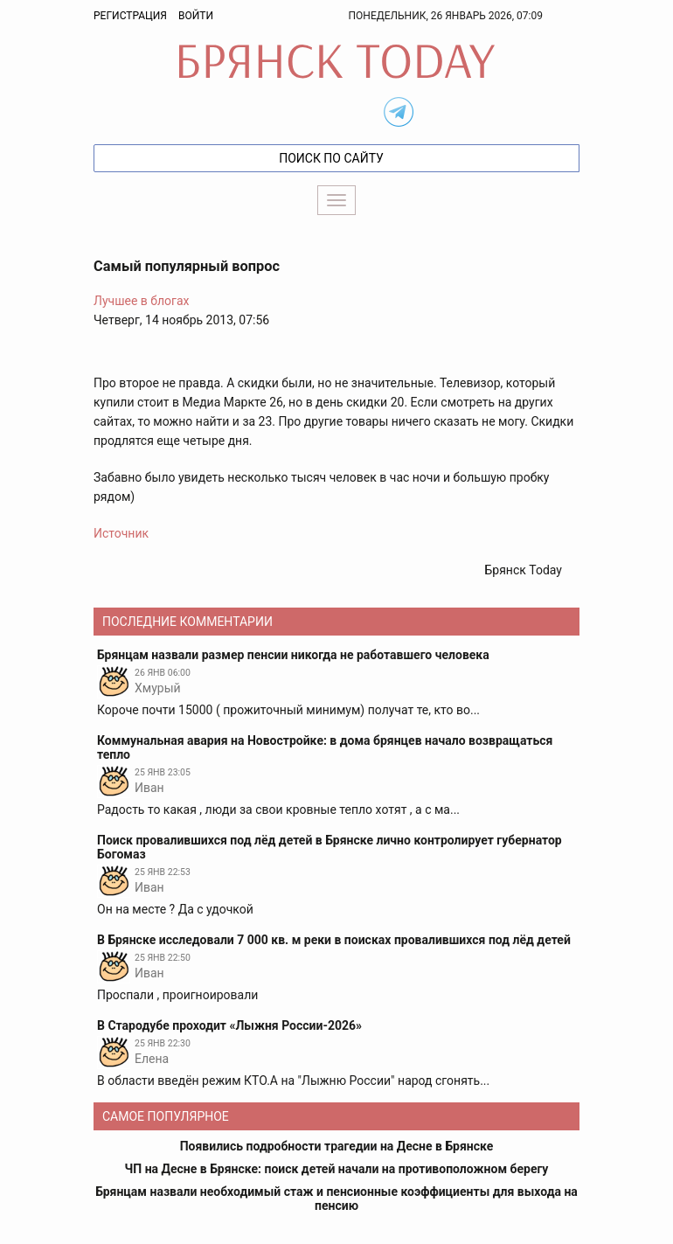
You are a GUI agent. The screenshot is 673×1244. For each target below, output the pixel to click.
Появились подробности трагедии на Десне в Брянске (337, 1146)
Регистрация (130, 16)
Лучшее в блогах (142, 301)
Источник (121, 533)
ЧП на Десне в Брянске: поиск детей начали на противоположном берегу (337, 1169)
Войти (195, 16)
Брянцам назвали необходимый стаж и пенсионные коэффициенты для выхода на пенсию (336, 1199)
